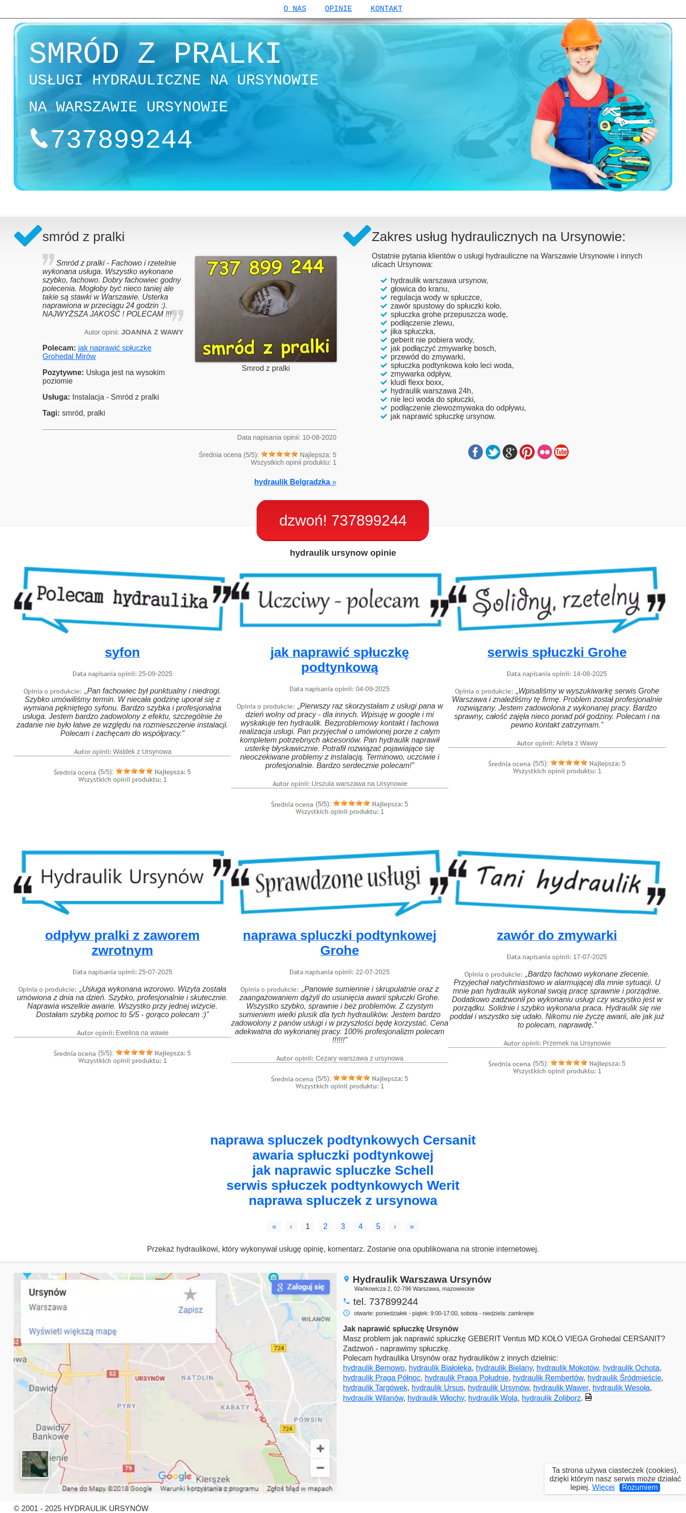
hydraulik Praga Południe (467, 1378)
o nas (294, 9)
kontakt (386, 9)
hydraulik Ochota (631, 1368)
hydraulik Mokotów (568, 1368)
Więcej (603, 1487)
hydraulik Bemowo (374, 1368)
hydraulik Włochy (435, 1398)
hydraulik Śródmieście (624, 1378)
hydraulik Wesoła (621, 1388)
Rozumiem (640, 1487)
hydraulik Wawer (560, 1388)
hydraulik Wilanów (373, 1398)
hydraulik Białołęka (440, 1368)
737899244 (369, 520)
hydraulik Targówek (375, 1388)
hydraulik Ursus (437, 1388)
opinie (338, 9)
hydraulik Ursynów (498, 1388)
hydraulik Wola (493, 1398)
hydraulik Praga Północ (382, 1378)
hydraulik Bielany (504, 1368)
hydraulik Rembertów (548, 1378)
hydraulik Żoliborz (551, 1398)
